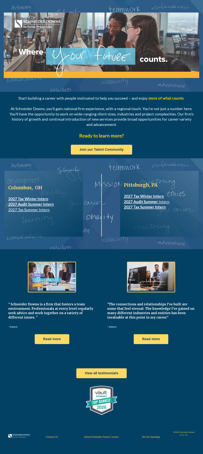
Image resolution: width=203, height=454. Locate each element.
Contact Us (52, 436)
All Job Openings (151, 436)
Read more (52, 339)
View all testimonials (101, 373)
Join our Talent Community (101, 149)
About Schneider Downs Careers (101, 436)
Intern (164, 201)
